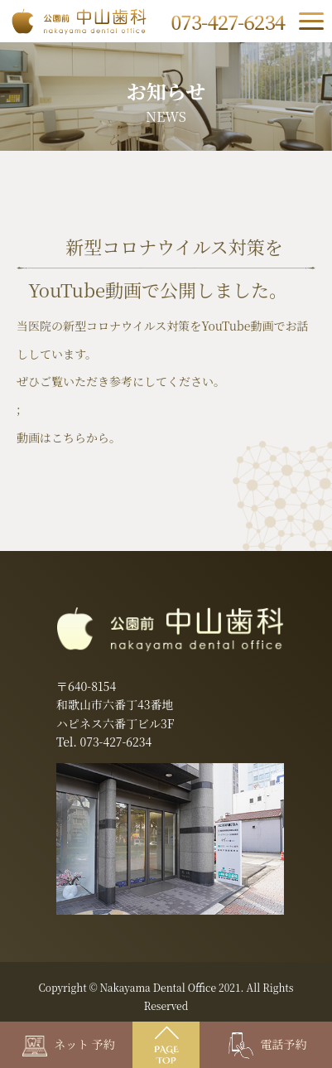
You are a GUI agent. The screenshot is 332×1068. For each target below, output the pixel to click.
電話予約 (268, 1044)
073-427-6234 (115, 741)
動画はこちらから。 (69, 437)
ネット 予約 (68, 1044)
